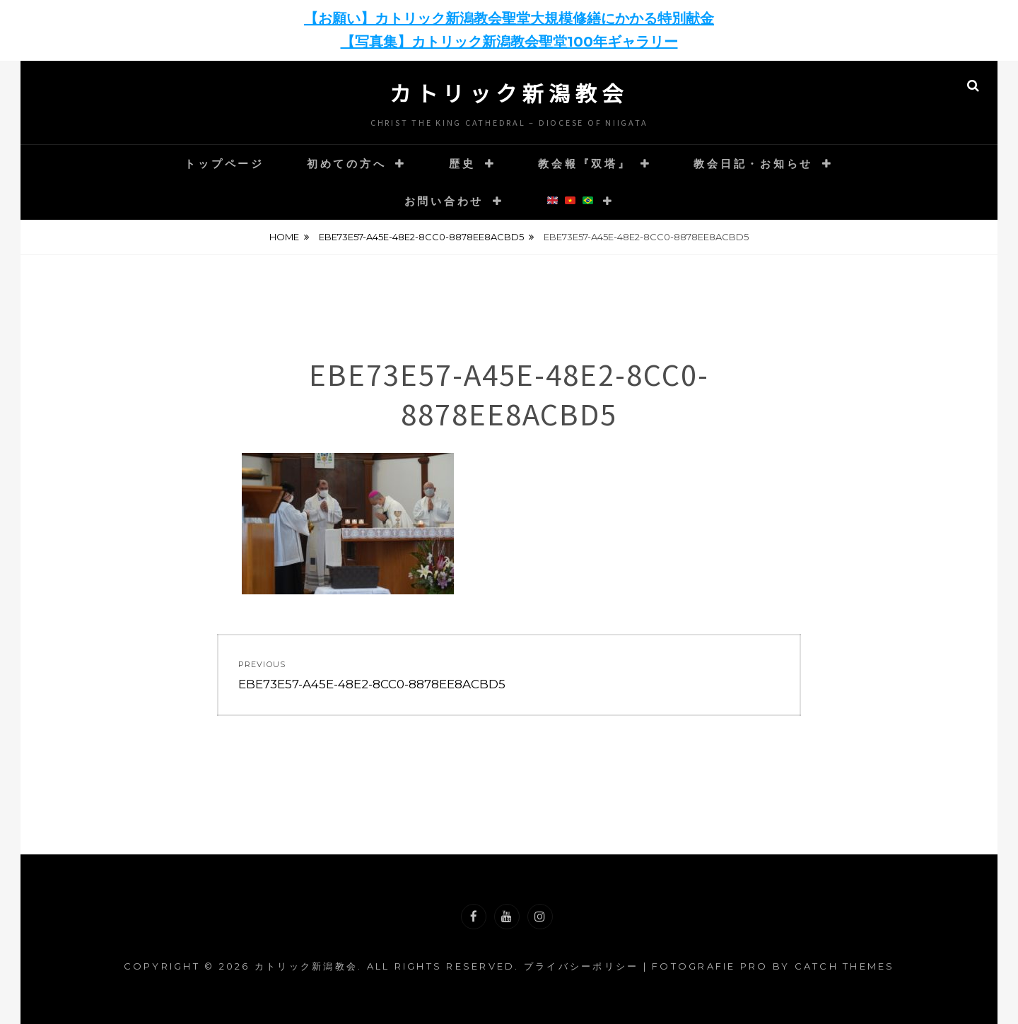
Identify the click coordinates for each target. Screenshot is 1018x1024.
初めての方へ (347, 163)
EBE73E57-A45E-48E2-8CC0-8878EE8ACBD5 (421, 236)
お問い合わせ (444, 201)
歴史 (462, 163)
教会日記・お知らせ (753, 163)
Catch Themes (845, 966)
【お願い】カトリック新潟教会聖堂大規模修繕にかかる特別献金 (509, 18)
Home (284, 236)
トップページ (224, 163)
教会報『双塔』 (584, 163)
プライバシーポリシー (581, 966)
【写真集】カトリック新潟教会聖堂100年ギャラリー (509, 41)
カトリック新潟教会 (509, 92)
